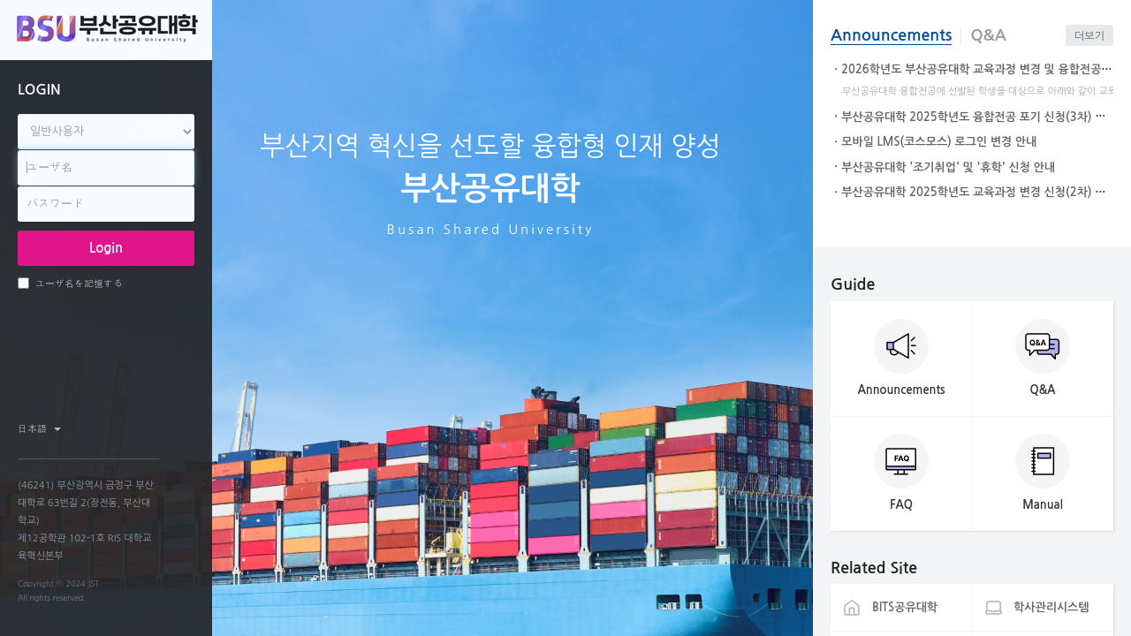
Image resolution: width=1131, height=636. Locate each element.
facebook (115, 428)
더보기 (1089, 36)
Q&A (988, 35)
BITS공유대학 (904, 607)
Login (106, 247)
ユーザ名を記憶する (70, 283)
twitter (146, 428)
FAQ (901, 505)
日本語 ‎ (39, 429)
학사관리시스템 (1051, 607)
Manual (1042, 505)
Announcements (891, 35)
